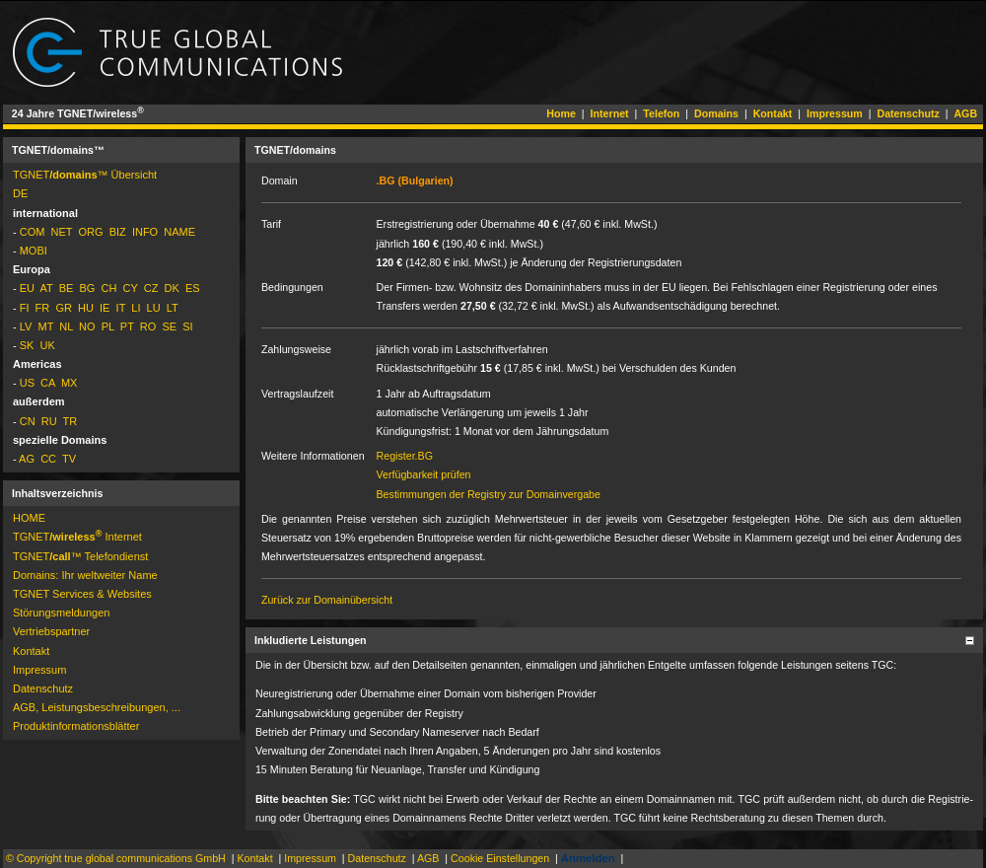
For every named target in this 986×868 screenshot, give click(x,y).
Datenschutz (908, 113)
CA (47, 383)
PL (108, 326)
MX (69, 383)
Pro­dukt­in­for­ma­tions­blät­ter (76, 726)
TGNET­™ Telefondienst (80, 556)
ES (192, 288)
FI (25, 308)
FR (42, 308)
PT (127, 326)
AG (27, 459)
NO (87, 326)
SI (187, 326)
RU (49, 421)
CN (27, 421)
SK (27, 345)
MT (45, 326)
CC (48, 459)
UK (47, 345)
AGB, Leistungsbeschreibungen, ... (96, 707)
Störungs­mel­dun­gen (61, 612)
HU (86, 308)
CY (130, 288)
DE (20, 193)
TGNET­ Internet (77, 536)
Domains (716, 113)
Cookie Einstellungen (500, 858)
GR (63, 308)
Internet (610, 113)
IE (104, 308)
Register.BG (405, 456)
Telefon (661, 113)
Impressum (835, 113)
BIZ (117, 232)
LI (135, 308)
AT (46, 288)
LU (154, 308)
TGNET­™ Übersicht (85, 175)
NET (62, 232)
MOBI (33, 250)
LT (172, 308)
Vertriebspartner (51, 631)
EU (27, 288)
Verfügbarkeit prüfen (424, 474)
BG (87, 288)
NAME (179, 232)
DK (172, 288)
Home (561, 113)
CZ (151, 288)
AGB (965, 113)
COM (32, 232)
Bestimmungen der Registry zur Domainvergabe (488, 494)
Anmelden (588, 858)
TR (70, 421)
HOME (29, 518)
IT (121, 308)
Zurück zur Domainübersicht (326, 600)
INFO (145, 232)
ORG (90, 232)
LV (26, 326)
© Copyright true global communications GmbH (116, 858)
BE (66, 288)
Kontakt (773, 113)
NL (66, 326)
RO (148, 326)
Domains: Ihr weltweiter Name (85, 575)
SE (169, 326)
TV (69, 459)
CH (109, 288)
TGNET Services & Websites (82, 594)
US (27, 383)
